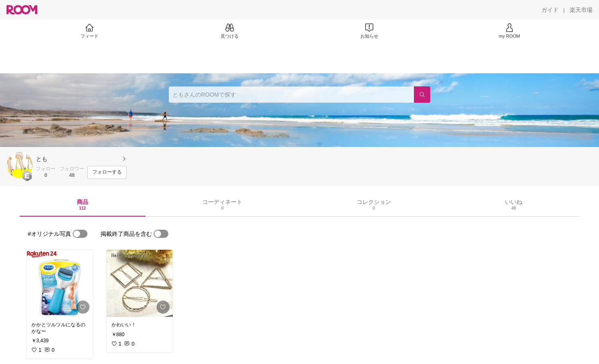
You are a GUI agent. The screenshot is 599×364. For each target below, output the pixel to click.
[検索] (422, 94)
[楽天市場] (581, 10)
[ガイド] (550, 10)
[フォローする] (107, 172)
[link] (60, 283)
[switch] (80, 234)
